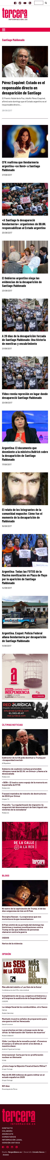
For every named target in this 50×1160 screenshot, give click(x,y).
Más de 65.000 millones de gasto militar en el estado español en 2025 (23, 1076)
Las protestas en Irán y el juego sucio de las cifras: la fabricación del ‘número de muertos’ (23, 1031)
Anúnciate (7, 1134)
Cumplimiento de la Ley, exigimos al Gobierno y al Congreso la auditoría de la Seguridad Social (24, 997)
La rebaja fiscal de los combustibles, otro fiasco (24, 1007)
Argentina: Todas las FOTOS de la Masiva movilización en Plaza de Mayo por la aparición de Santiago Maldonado (24, 577)
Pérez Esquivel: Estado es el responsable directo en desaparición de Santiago (23, 87)
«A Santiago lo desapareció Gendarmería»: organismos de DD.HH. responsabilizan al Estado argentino (24, 224)
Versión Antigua (11, 1142)
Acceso (6, 1155)
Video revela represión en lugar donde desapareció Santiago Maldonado (25, 396)
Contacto (7, 1128)
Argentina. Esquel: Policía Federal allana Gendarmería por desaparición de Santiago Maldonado (24, 637)
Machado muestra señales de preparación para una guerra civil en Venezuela (24, 1020)
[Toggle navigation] (3, 30)
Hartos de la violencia (12, 943)
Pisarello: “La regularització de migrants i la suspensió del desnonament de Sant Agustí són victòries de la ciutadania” (24, 807)
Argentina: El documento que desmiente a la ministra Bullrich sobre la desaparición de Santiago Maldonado (25, 453)
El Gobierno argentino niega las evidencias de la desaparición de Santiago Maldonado (22, 282)
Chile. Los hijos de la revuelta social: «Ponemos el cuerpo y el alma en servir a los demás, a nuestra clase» (24, 1043)
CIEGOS (5, 938)
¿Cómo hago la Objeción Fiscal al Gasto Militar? (24, 1066)
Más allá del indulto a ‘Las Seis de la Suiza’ (22, 987)
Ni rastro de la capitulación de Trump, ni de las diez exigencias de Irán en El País (24, 909)
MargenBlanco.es (15, 1152)
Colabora (7, 1131)
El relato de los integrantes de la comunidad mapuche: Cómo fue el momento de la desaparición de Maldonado (22, 515)
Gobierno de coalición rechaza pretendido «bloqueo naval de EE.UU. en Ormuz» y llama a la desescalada (24, 771)
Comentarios (9, 1137)
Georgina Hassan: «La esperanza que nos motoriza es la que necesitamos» (21, 917)
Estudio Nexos (38, 1152)
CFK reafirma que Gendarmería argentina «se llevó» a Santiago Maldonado (21, 166)
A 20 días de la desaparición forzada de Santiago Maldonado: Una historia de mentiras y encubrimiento (24, 340)
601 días (6, 1086)
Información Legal (12, 1140)
